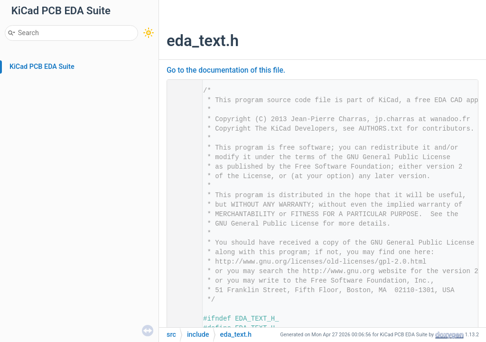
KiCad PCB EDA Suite (42, 67)
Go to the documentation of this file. (226, 70)
